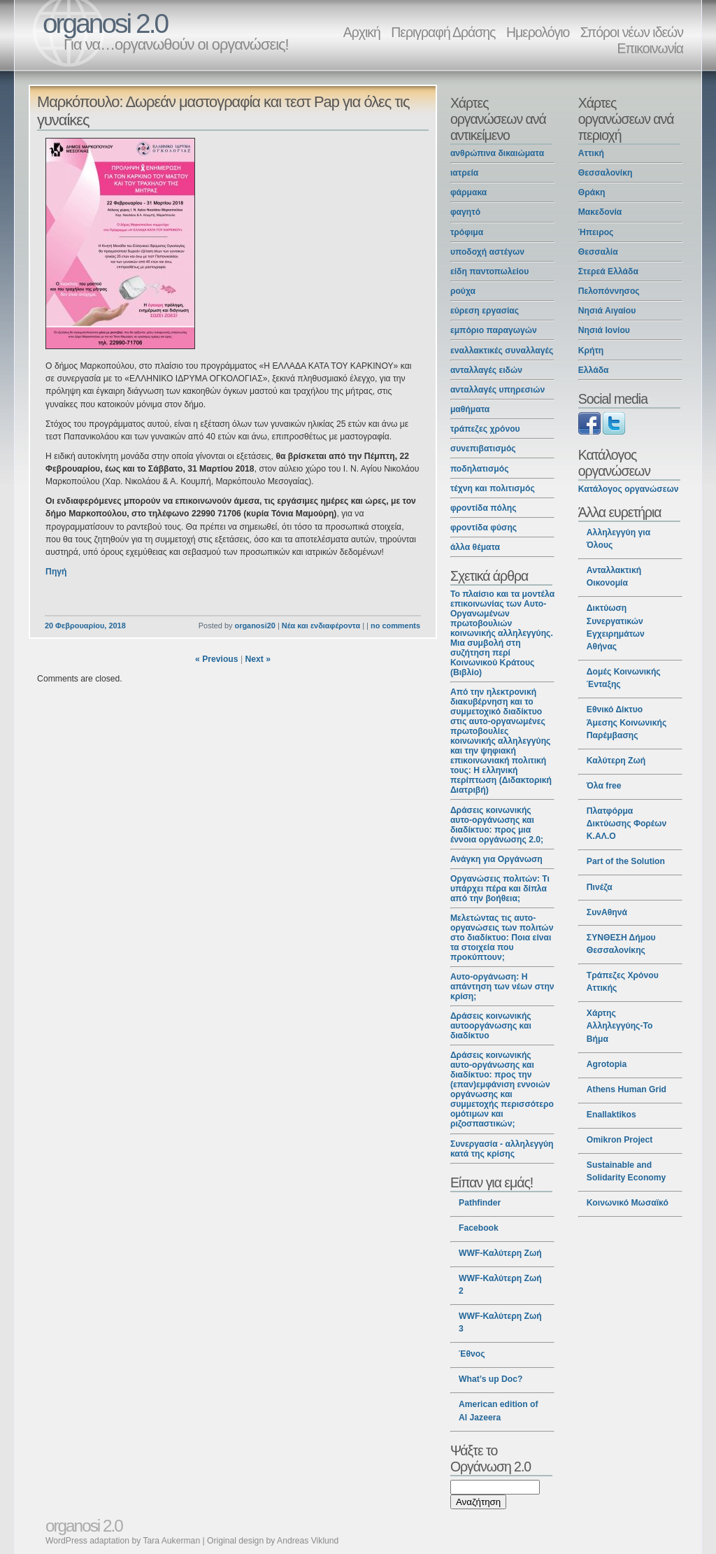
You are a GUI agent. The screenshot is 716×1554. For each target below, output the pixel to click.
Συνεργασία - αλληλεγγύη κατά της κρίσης (502, 1149)
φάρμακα (468, 192)
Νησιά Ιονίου (604, 330)
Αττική (591, 153)
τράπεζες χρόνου (485, 429)
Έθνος (472, 1354)
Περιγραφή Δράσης (443, 32)
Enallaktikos (611, 1114)
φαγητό (465, 212)
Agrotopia (606, 1064)
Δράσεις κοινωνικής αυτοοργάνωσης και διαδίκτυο (490, 1025)
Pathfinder (480, 1203)
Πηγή (55, 572)
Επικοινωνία (650, 48)
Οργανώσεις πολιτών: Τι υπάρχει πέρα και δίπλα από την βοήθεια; (500, 888)
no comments (395, 625)
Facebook (479, 1228)
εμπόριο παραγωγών (493, 330)
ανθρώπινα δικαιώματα (497, 153)
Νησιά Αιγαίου (607, 311)
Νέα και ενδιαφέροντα (321, 625)
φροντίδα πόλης (483, 508)
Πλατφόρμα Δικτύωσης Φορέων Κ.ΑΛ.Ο (627, 823)
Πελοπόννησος (609, 291)
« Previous (216, 659)
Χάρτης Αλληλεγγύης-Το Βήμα (620, 1025)
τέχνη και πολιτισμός (492, 488)
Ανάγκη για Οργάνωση (496, 859)
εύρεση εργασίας (484, 311)
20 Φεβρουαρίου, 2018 (85, 625)
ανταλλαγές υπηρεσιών (497, 390)
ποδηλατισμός (479, 469)
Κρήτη (591, 350)
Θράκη (592, 192)
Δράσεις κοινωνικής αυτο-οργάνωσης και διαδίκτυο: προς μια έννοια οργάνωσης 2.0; (496, 825)
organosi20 (254, 625)
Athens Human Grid (626, 1089)
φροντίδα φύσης (483, 527)
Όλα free (604, 786)
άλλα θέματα (475, 547)
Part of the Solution (626, 861)
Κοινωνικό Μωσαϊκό (627, 1203)
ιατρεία (464, 173)
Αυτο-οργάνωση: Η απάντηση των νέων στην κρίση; (502, 986)
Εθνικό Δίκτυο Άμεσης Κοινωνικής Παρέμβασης (626, 722)
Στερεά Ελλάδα (608, 271)
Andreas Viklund (307, 1541)
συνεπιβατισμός (483, 448)
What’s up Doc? (490, 1379)
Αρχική (361, 32)
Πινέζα (600, 887)
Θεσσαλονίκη (605, 173)
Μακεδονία (600, 212)
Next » (258, 659)
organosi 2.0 (105, 23)
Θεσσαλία (598, 252)
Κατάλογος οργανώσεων (628, 489)
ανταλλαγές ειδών (486, 370)
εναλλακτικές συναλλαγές (501, 350)
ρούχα (462, 291)
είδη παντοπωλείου (489, 271)
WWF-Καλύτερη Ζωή (500, 1253)
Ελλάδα (593, 370)
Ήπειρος (596, 232)
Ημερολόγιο (537, 32)
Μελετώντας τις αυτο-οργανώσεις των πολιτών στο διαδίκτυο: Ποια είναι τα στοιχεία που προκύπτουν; (502, 937)
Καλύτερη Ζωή (616, 760)
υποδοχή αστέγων (487, 252)
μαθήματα (469, 409)
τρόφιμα (466, 232)
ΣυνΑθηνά (607, 912)
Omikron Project (620, 1140)
